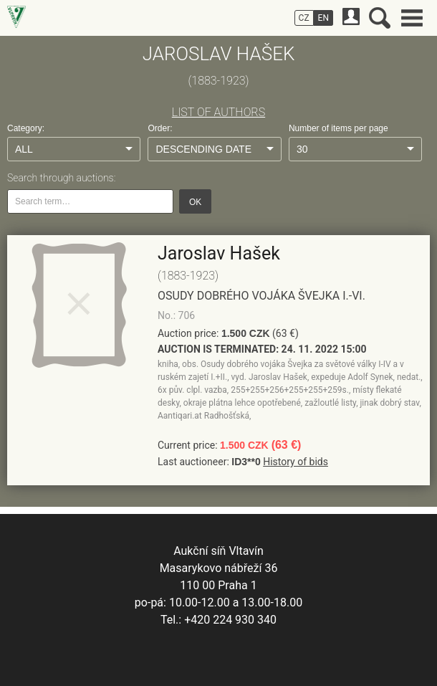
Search (379, 18)
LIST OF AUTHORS (218, 112)
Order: (160, 128)
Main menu (412, 18)
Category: (25, 128)
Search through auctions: (61, 178)
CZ (304, 18)
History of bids (295, 461)
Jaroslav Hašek (219, 253)
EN (323, 18)
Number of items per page (338, 128)
